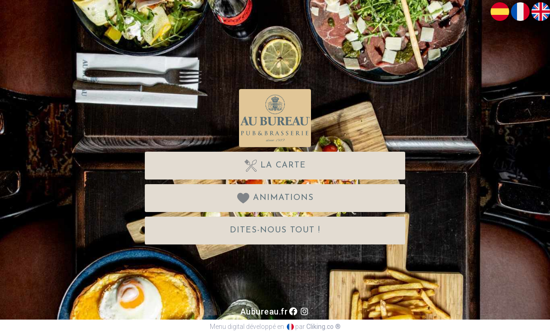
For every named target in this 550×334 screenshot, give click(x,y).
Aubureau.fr (264, 311)
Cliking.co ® (323, 326)
